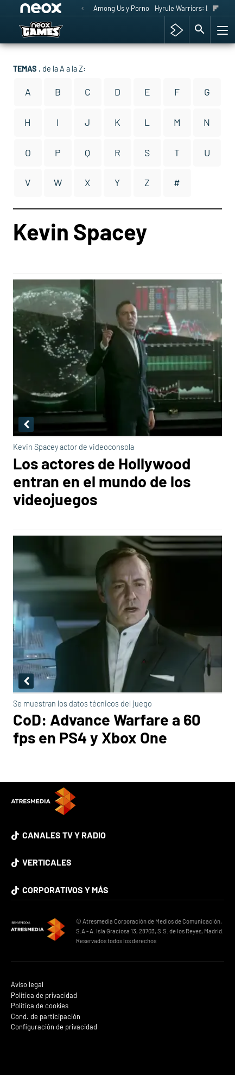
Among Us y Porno (121, 8)
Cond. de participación (45, 1017)
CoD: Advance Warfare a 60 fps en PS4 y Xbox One (106, 728)
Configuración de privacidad (54, 1027)
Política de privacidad (44, 995)
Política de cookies (39, 1006)
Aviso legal (27, 985)
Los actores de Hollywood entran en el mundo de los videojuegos (101, 481)
